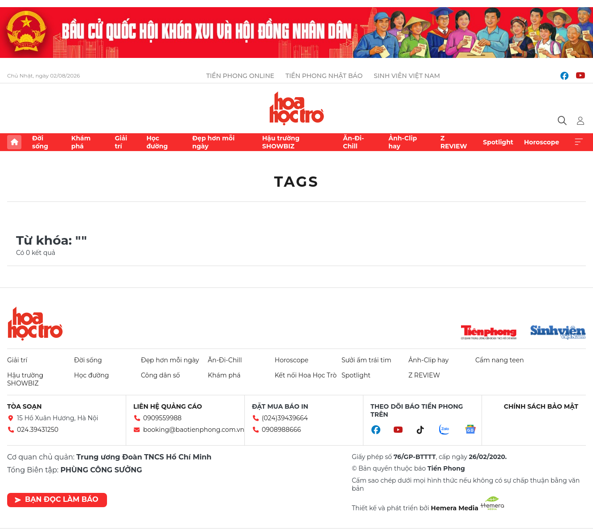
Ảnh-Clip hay (402, 142)
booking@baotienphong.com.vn (193, 430)
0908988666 (281, 430)
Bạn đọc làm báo (56, 499)
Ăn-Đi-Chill (353, 142)
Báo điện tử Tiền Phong (297, 108)
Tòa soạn (24, 406)
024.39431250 (37, 430)
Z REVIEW (454, 142)
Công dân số (160, 375)
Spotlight (498, 142)
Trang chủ (14, 142)
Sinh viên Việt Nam (407, 76)
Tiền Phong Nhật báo (323, 76)
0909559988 (162, 418)
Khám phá (81, 142)
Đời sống (40, 142)
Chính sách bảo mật (541, 406)
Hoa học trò (35, 323)
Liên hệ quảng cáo (167, 406)
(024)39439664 (285, 418)
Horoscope (541, 142)
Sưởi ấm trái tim (366, 360)
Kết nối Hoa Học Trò (306, 375)
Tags (296, 181)
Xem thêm (579, 142)
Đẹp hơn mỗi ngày (213, 142)
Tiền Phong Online (240, 76)
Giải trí (121, 142)
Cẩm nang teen (499, 360)
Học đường (157, 142)
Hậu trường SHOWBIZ (281, 142)
